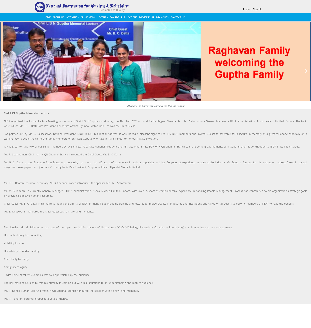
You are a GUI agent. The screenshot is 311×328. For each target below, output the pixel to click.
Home (47, 17)
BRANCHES (162, 17)
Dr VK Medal (89, 17)
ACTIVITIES (72, 17)
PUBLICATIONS (129, 17)
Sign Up (257, 9)
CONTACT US (178, 17)
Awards (114, 17)
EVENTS (103, 17)
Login (246, 9)
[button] (4, 71)
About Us (58, 17)
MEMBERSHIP (146, 17)
